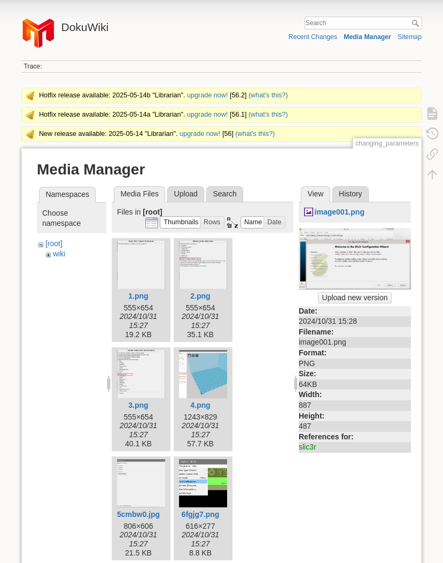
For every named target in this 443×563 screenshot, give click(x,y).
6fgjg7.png (201, 514)
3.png (138, 405)
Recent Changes (313, 37)
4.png (200, 405)
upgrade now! (207, 95)
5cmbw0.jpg (138, 514)
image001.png (339, 212)
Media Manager (367, 37)
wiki (59, 253)
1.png (138, 296)
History (350, 193)
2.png (200, 296)
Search (416, 23)
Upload (186, 193)
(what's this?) (268, 95)
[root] (54, 243)
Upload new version (355, 297)
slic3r (307, 447)
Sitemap (410, 37)
